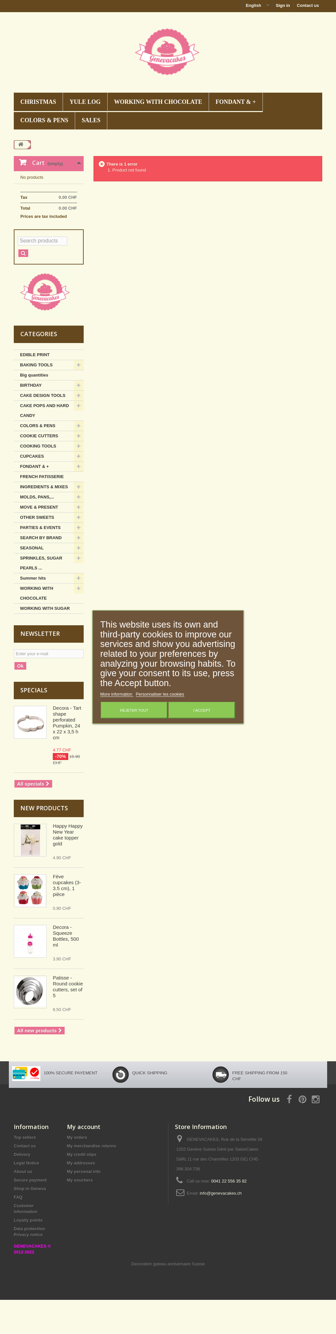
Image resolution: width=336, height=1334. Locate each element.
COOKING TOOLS (38, 480)
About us (23, 1205)
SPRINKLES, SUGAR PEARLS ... (41, 597)
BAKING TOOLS (36, 399)
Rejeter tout (134, 710)
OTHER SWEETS (37, 551)
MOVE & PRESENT (39, 541)
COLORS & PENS (44, 120)
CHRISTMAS (38, 102)
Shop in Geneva (30, 1222)
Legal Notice (26, 1197)
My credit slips (81, 1188)
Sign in (283, 5)
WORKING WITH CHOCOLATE (158, 102)
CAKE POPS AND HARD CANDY (44, 444)
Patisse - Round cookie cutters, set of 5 (68, 1020)
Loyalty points (28, 1254)
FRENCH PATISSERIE (42, 510)
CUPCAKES (32, 490)
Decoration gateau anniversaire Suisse (167, 1298)
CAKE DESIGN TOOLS (42, 429)
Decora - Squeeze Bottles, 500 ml (66, 970)
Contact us (308, 5)
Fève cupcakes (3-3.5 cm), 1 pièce (67, 919)
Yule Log (85, 102)
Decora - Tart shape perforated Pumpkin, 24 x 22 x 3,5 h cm (67, 756)
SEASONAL (32, 582)
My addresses (81, 1197)
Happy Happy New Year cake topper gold (68, 869)
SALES (91, 120)
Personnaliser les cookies (160, 693)
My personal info (84, 1205)
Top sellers (25, 1171)
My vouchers (80, 1214)
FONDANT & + (236, 102)
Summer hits (33, 612)
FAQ (18, 1231)
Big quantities (34, 409)
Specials (33, 724)
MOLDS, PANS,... (37, 531)
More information (117, 693)
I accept (201, 710)
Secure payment (30, 1214)
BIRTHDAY (31, 419)
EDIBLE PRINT (35, 388)
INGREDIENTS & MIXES (44, 520)
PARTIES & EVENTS (40, 561)
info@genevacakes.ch (221, 1227)
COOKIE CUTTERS (39, 470)
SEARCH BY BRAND (41, 571)
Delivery (22, 1188)
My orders (77, 1171)
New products (44, 842)
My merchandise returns (91, 1180)
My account (83, 1161)
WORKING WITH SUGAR (45, 642)
